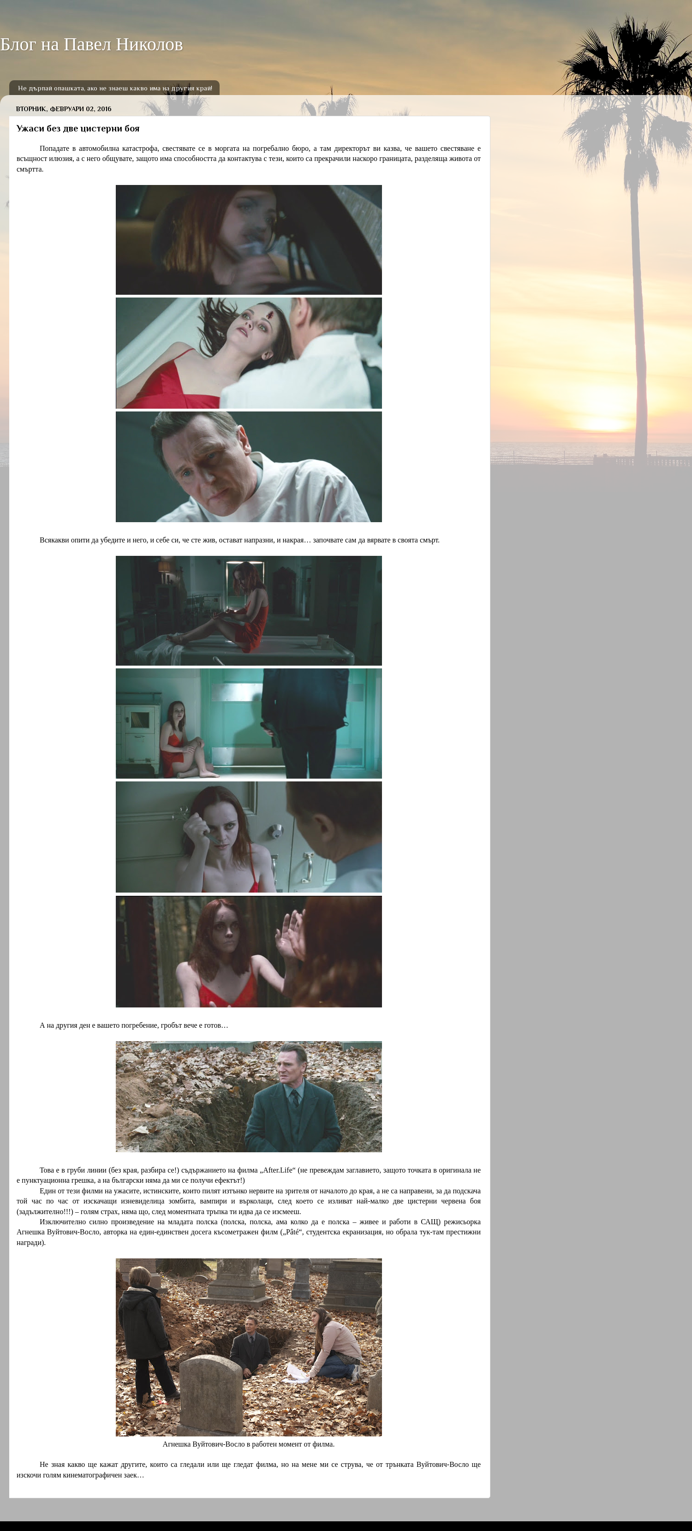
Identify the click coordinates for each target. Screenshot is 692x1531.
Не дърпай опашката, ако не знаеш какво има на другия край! (115, 88)
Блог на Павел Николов (91, 44)
